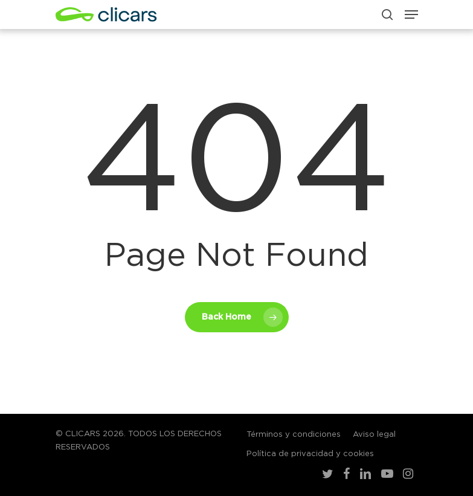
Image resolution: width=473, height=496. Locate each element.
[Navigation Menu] (411, 14)
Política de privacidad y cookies (310, 454)
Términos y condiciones (293, 435)
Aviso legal (374, 435)
